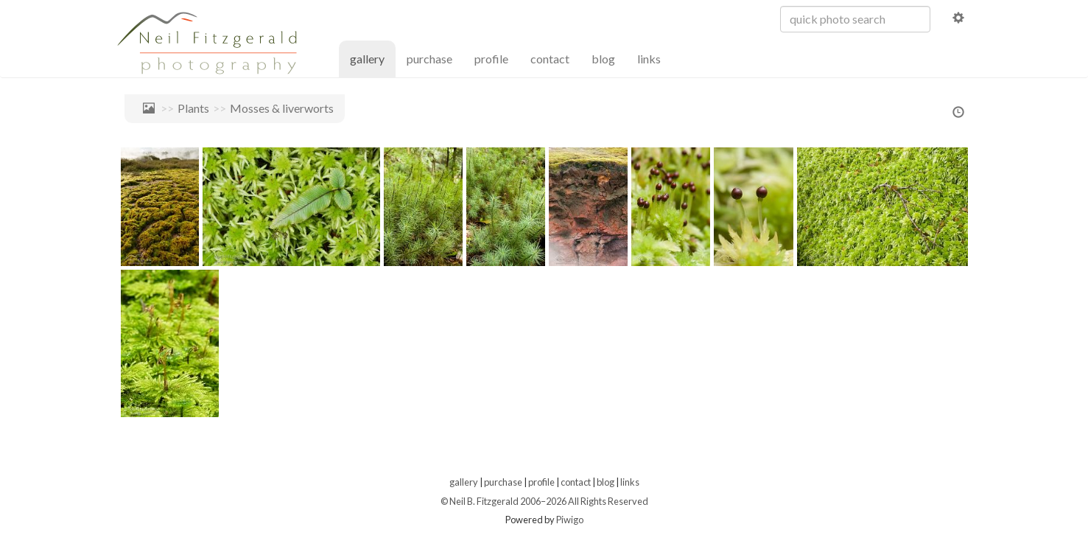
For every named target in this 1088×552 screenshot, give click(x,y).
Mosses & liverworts (282, 108)
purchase (429, 59)
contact (549, 59)
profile (491, 59)
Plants (193, 108)
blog (603, 59)
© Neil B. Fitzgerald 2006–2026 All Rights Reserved (544, 501)
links (649, 59)
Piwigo (569, 519)
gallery (373, 58)
